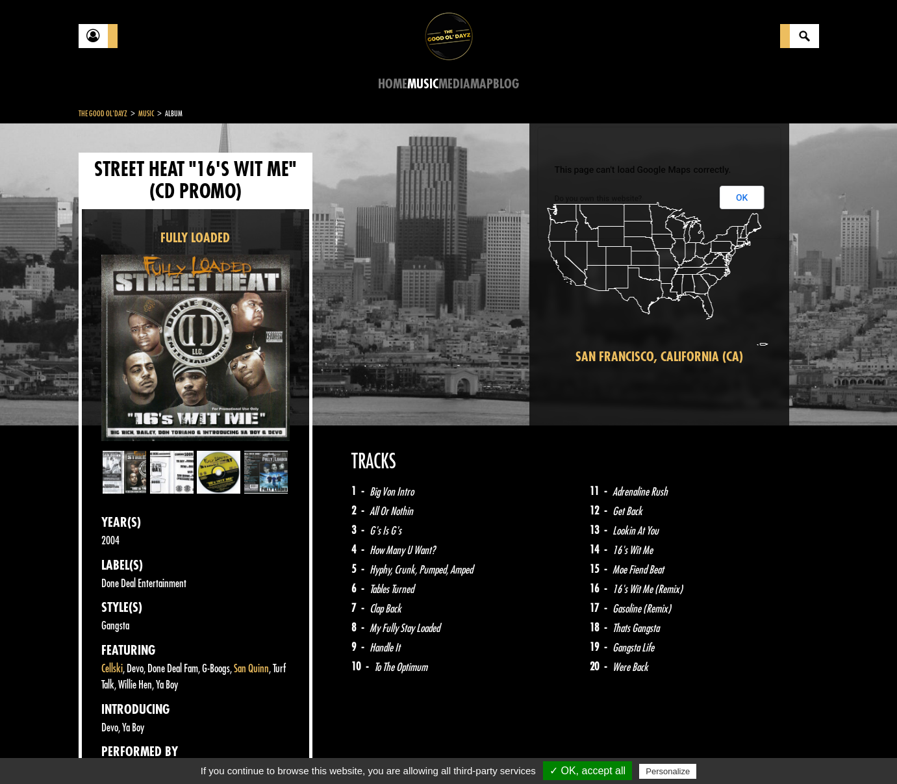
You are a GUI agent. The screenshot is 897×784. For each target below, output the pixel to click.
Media (454, 84)
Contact (111, 750)
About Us (241, 751)
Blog (506, 84)
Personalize (668, 771)
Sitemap (293, 751)
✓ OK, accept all (587, 770)
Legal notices (180, 751)
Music (422, 84)
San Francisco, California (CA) (659, 357)
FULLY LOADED (195, 238)
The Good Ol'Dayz (103, 114)
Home (392, 84)
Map (481, 84)
